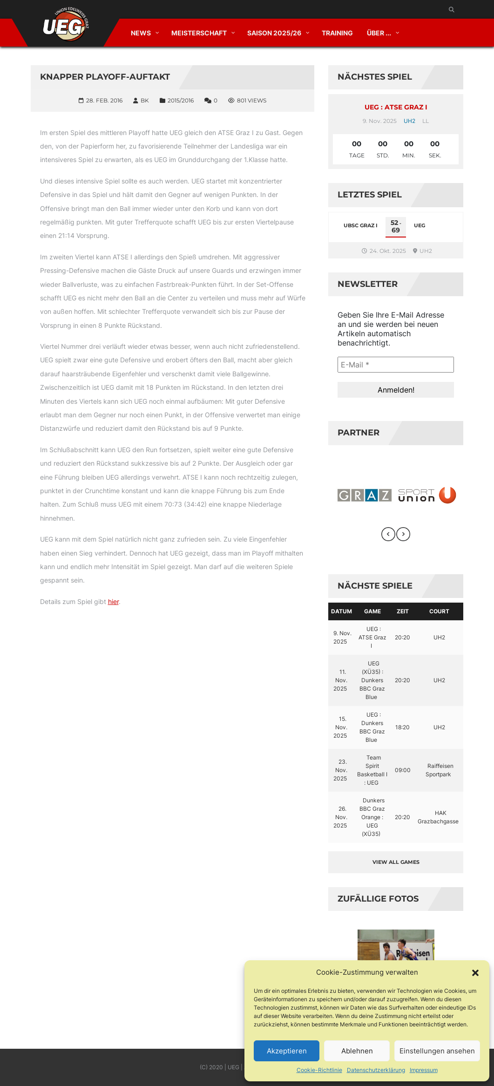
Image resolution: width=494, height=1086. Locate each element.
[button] (475, 972)
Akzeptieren (287, 1050)
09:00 (403, 770)
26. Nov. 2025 (340, 817)
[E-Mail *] (396, 365)
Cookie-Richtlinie (319, 1069)
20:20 (402, 637)
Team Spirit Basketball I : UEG (372, 770)
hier (113, 601)
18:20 (402, 727)
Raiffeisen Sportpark (440, 770)
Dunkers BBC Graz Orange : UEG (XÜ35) (372, 817)
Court (439, 611)
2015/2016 (181, 100)
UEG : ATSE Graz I (396, 107)
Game (372, 611)
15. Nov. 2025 (340, 727)
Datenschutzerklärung (376, 1069)
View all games (396, 862)
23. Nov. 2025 (340, 770)
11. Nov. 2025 (340, 680)
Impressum (424, 1069)
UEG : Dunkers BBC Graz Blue (372, 727)
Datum (341, 611)
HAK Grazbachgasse (438, 817)
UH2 (409, 120)
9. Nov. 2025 (342, 637)
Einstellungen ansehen (437, 1050)
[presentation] (388, 534)
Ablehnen (357, 1050)
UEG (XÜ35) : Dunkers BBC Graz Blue (372, 680)
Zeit (403, 611)
